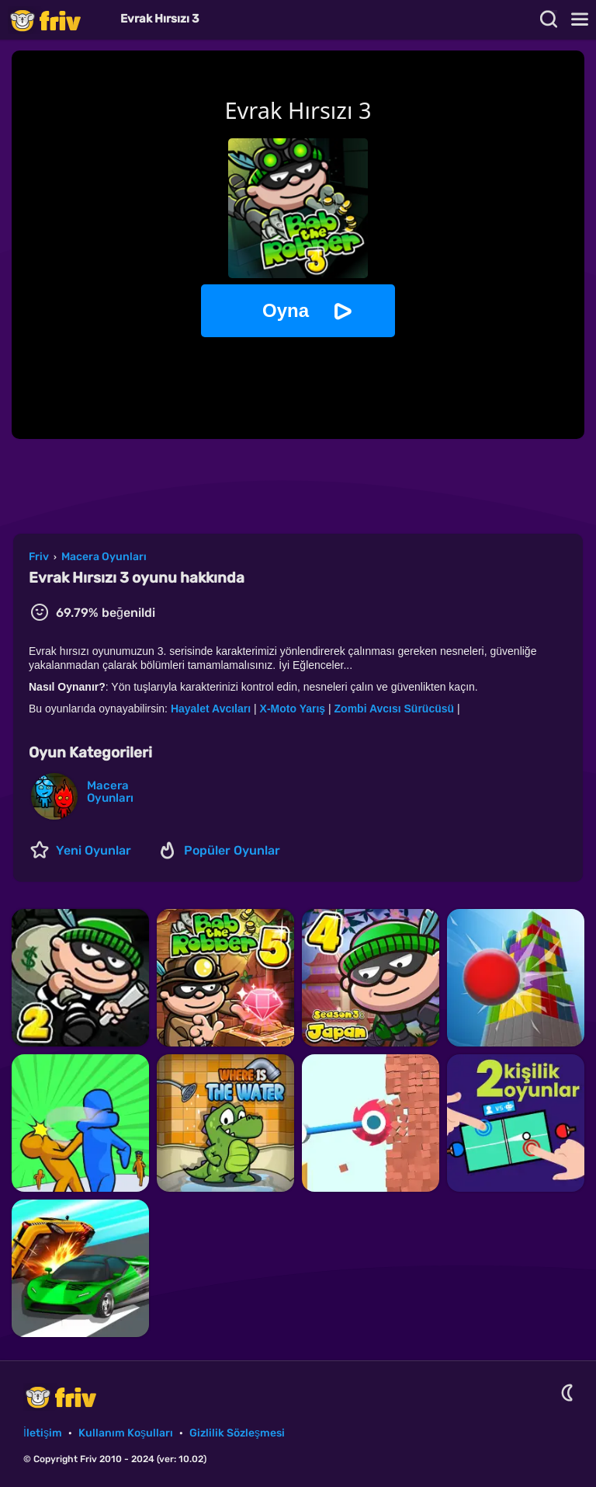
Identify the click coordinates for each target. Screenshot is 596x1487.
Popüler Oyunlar (232, 850)
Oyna (285, 310)
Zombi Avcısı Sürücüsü (394, 708)
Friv (58, 20)
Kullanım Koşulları (125, 1433)
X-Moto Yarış (293, 708)
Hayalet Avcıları (211, 708)
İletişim (42, 1433)
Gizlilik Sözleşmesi (237, 1433)
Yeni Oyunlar (93, 850)
